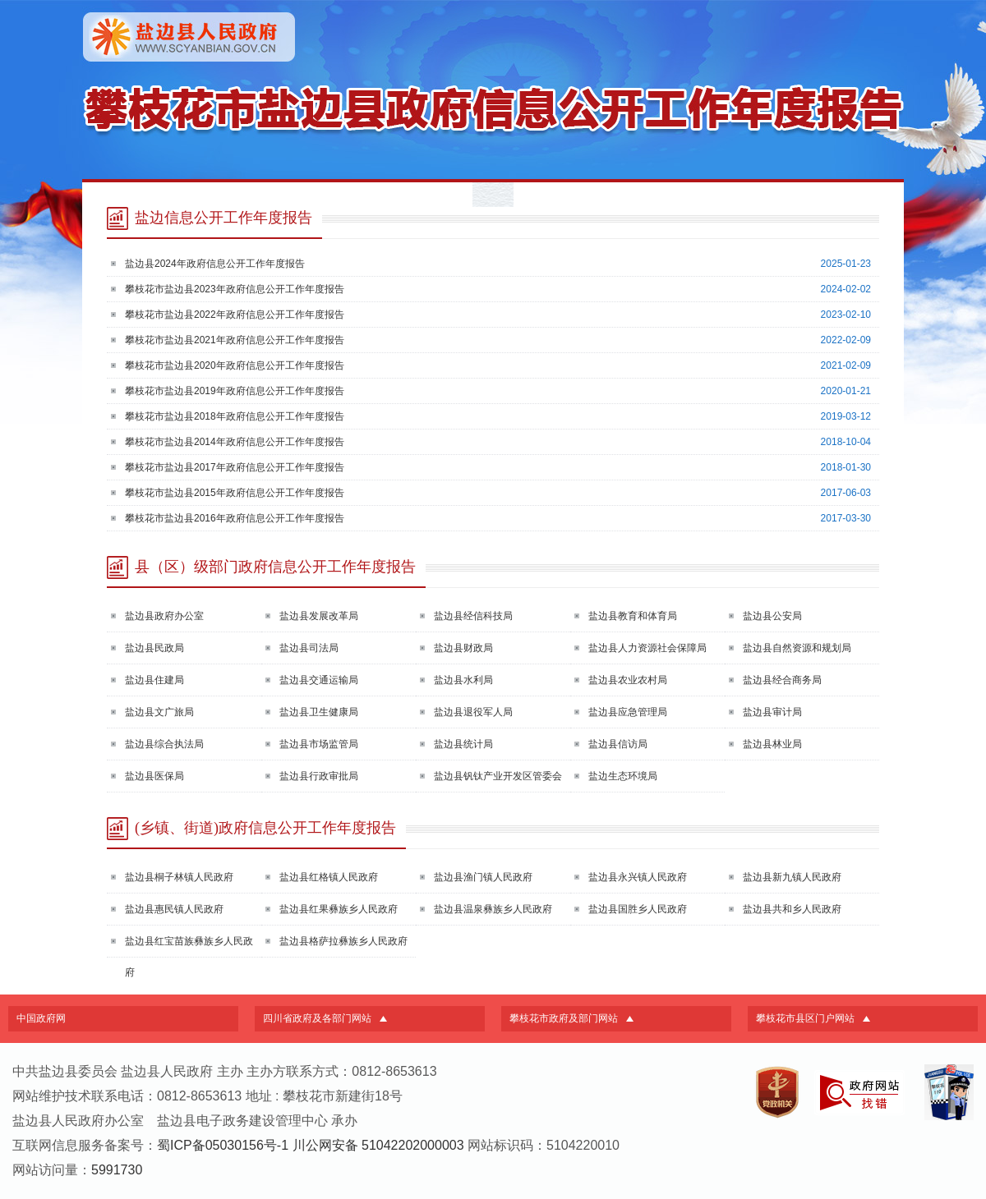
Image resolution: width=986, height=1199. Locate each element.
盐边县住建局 (154, 680)
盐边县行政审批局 (318, 776)
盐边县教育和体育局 (632, 616)
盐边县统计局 (463, 744)
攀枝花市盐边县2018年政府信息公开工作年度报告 (234, 416)
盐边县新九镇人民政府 (792, 877)
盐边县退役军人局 (473, 712)
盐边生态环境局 (622, 776)
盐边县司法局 (309, 648)
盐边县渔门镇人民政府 (483, 877)
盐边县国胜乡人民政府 (637, 909)
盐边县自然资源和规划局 (797, 648)
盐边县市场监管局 (318, 744)
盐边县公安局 (772, 616)
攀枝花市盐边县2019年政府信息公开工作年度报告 (234, 391)
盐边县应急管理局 (627, 712)
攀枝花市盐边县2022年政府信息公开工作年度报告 (234, 314)
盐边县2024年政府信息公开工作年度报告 (215, 263)
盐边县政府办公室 (164, 616)
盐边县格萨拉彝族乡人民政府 (343, 941)
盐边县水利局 (463, 680)
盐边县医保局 (154, 776)
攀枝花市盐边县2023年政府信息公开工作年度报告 (234, 289)
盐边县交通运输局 (318, 680)
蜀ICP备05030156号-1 (222, 1145)
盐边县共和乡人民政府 (792, 909)
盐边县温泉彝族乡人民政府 (493, 909)
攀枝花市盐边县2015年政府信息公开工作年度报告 (234, 492)
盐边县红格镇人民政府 (328, 877)
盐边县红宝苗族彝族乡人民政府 (189, 956)
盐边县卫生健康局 (318, 712)
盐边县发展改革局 (318, 616)
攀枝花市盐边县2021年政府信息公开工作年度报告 (234, 340)
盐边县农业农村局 (627, 680)
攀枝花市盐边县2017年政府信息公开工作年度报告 (234, 467)
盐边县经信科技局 (473, 616)
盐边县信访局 (617, 744)
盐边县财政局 (463, 648)
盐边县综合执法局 (164, 744)
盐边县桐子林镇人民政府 (179, 877)
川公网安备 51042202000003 (378, 1145)
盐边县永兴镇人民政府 (637, 877)
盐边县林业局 (772, 744)
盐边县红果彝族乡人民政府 (338, 909)
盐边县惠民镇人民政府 (174, 909)
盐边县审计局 (772, 712)
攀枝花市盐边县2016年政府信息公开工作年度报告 (234, 518)
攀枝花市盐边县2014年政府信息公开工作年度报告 (234, 442)
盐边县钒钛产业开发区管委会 (498, 776)
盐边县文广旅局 (159, 712)
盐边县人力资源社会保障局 (647, 648)
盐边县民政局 (154, 648)
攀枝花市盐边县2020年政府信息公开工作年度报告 (234, 365)
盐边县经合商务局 (782, 680)
